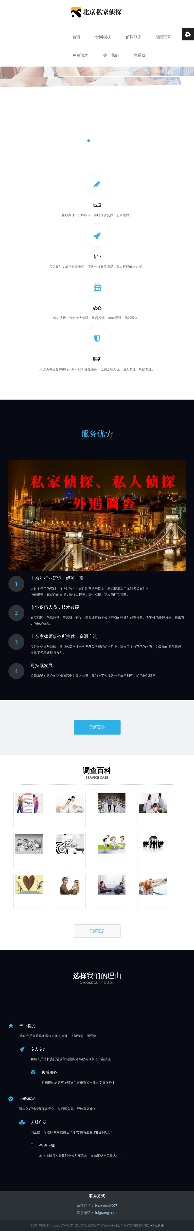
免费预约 (80, 55)
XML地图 (157, 1225)
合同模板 (103, 37)
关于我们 (111, 55)
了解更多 (97, 727)
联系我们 (141, 55)
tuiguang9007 (106, 1205)
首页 (76, 37)
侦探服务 (133, 37)
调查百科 (164, 37)
